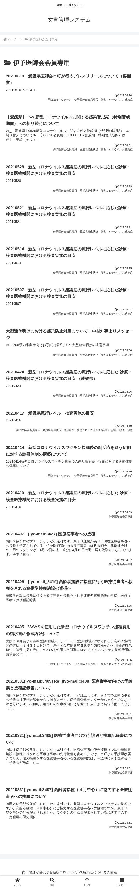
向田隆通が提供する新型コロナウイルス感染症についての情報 (69, 872)
